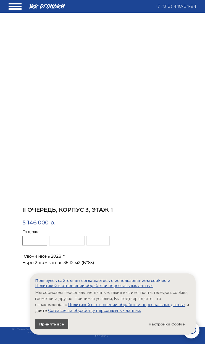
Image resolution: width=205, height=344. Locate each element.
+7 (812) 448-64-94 (175, 6)
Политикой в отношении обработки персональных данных (126, 304)
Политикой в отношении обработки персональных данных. (94, 285)
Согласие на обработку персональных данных (94, 310)
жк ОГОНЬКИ (47, 6)
